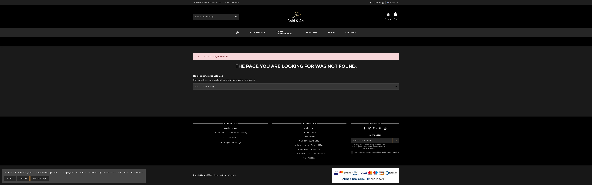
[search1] (236, 17)
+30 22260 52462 (232, 2)
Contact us (310, 158)
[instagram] (374, 2)
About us (310, 128)
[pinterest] (380, 2)
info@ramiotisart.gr (232, 142)
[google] (377, 2)
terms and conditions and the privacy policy (382, 152)
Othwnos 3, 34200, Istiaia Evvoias (208, 2)
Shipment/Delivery (310, 141)
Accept (10, 178)
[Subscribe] (395, 140)
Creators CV (310, 132)
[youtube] (383, 2)
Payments (310, 136)
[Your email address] (372, 140)
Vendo (233, 175)
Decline (23, 178)
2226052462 (231, 137)
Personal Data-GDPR (310, 149)
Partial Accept (39, 178)
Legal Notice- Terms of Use (310, 145)
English (393, 2)
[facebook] (370, 2)
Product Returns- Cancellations (310, 153)
